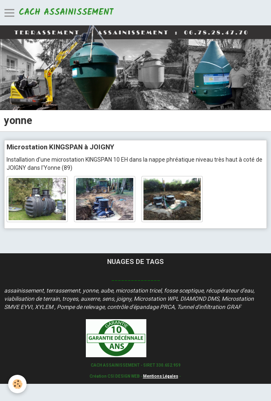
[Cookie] (17, 384)
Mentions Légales (160, 376)
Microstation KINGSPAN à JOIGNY (60, 147)
